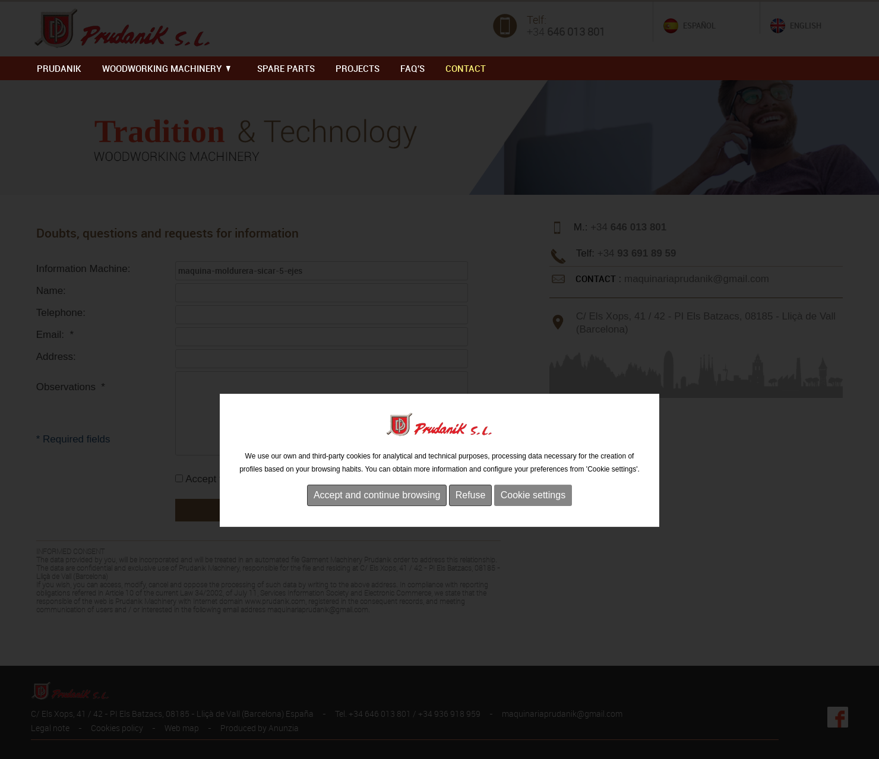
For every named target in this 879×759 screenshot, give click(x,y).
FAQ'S (412, 68)
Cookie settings (533, 520)
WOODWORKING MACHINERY (166, 68)
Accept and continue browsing (377, 520)
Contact (465, 68)
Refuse (471, 520)
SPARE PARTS (286, 68)
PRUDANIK (59, 68)
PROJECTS (358, 68)
